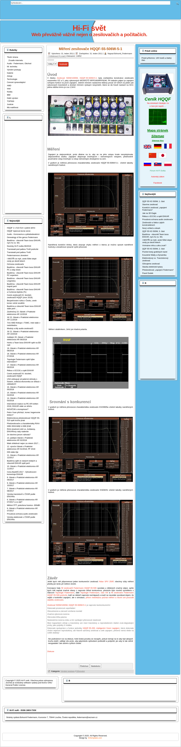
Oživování (80, 671)
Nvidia (9, 92)
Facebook (157, 183)
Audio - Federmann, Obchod (19, 63)
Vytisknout (53, 56)
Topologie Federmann (64, 592)
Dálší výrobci (12, 98)
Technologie (12, 79)
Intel (9, 89)
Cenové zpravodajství (16, 82)
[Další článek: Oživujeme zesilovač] (95, 666)
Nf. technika (12, 66)
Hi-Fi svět (89, 28)
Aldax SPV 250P (106, 581)
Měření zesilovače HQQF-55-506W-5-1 (90, 49)
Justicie (10, 104)
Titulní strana (12, 57)
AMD (9, 85)
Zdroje (9, 76)
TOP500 (10, 101)
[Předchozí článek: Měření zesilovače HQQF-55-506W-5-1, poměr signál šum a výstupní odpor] (84, 666)
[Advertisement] (91, 11)
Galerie (10, 73)
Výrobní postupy (14, 70)
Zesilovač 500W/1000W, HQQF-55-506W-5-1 (77, 78)
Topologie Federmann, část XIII (94, 592)
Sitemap (157, 136)
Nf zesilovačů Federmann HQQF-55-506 (79, 588)
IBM (8, 95)
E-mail (62, 56)
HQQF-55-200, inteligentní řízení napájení (101, 628)
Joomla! (8, 683)
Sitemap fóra (158, 141)
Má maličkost (12, 107)
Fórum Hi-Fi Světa (157, 171)
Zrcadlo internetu (15, 60)
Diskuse (50, 651)
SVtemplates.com (95, 738)
